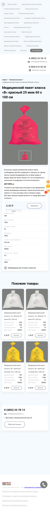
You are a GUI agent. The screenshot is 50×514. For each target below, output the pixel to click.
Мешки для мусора (32, 46)
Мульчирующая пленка (11, 23)
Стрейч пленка (8, 13)
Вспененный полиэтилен (12, 18)
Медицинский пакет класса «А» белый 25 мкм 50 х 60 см (13, 316)
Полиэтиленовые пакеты (12, 9)
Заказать (34, 206)
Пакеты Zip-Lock (26, 32)
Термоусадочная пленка (32, 36)
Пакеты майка (12, 4)
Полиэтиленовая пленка (26, 13)
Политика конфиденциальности (14, 505)
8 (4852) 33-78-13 (37, 58)
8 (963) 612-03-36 (37, 67)
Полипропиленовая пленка (22, 27)
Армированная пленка (11, 41)
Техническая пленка (31, 9)
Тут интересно (36, 50)
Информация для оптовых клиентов (22, 268)
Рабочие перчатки (10, 50)
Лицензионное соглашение (33, 487)
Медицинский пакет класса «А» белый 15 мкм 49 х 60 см (37, 316)
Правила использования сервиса (15, 501)
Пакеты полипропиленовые (32, 41)
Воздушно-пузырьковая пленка (35, 18)
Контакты (24, 50)
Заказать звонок (39, 70)
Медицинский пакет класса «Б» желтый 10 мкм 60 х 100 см (36, 368)
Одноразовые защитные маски (32, 4)
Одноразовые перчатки (31, 23)
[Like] (48, 183)
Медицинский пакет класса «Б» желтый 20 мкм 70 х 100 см (12, 368)
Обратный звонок (14, 424)
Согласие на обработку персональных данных (20, 491)
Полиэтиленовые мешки (12, 36)
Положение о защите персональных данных (19, 496)
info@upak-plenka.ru (39, 62)
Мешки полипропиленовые (12, 46)
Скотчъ (6, 27)
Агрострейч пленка (10, 32)
